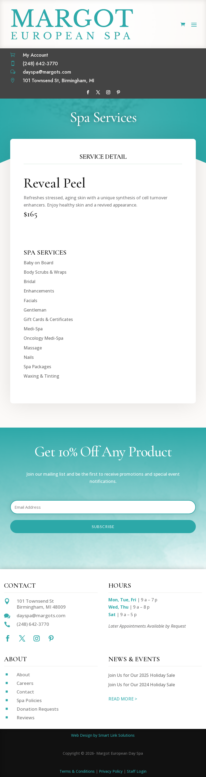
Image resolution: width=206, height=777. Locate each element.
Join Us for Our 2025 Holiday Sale (141, 675)
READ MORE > (122, 699)
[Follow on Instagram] (108, 92)
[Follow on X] (98, 92)
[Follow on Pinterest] (118, 92)
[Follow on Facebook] (88, 92)
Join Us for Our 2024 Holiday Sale (141, 685)
